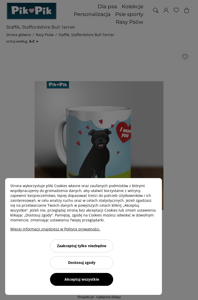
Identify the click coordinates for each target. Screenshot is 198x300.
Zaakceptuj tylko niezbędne (81, 245)
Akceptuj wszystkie (81, 279)
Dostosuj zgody (81, 262)
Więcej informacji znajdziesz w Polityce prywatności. (55, 229)
